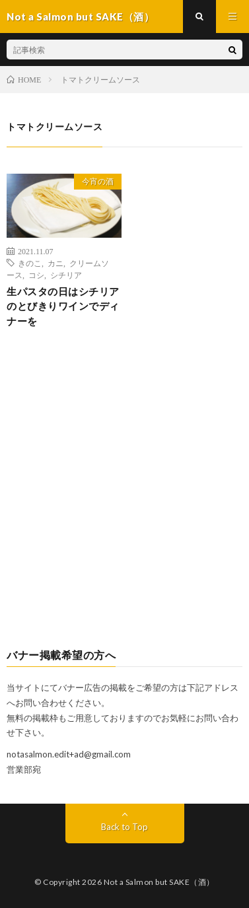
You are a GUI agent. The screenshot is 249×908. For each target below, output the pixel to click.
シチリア (66, 275)
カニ (55, 263)
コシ (36, 275)
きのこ (30, 263)
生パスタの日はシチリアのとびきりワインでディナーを (63, 306)
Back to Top (124, 826)
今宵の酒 (98, 181)
